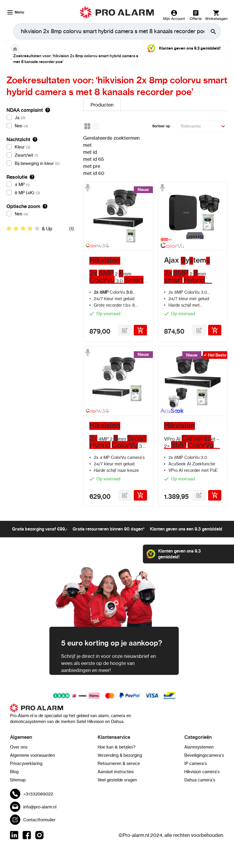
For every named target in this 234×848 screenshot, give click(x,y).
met (87, 145)
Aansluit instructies (116, 771)
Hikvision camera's (202, 771)
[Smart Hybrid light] (171, 239)
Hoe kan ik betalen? (117, 747)
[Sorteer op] (202, 126)
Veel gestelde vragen (117, 780)
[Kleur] (40, 147)
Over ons (18, 747)
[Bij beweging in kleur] (40, 163)
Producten (102, 105)
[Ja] (40, 118)
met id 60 (93, 173)
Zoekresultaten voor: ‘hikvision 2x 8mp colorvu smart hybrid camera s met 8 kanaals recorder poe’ (75, 58)
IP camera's (195, 763)
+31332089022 (38, 794)
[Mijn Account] (174, 15)
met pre (91, 166)
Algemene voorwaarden (32, 755)
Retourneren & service (119, 763)
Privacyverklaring (26, 763)
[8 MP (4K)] (40, 193)
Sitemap (18, 780)
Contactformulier (39, 819)
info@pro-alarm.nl (39, 807)
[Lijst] (96, 127)
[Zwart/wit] (40, 155)
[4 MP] (40, 184)
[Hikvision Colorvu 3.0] (96, 247)
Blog (14, 771)
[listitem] (40, 228)
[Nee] (40, 126)
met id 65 (93, 159)
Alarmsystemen (199, 747)
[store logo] (117, 12)
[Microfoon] (87, 187)
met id (90, 152)
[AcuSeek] (171, 412)
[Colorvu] (171, 247)
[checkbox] (40, 228)
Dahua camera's (199, 780)
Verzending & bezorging (120, 755)
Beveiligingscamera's (204, 755)
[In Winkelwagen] (140, 330)
